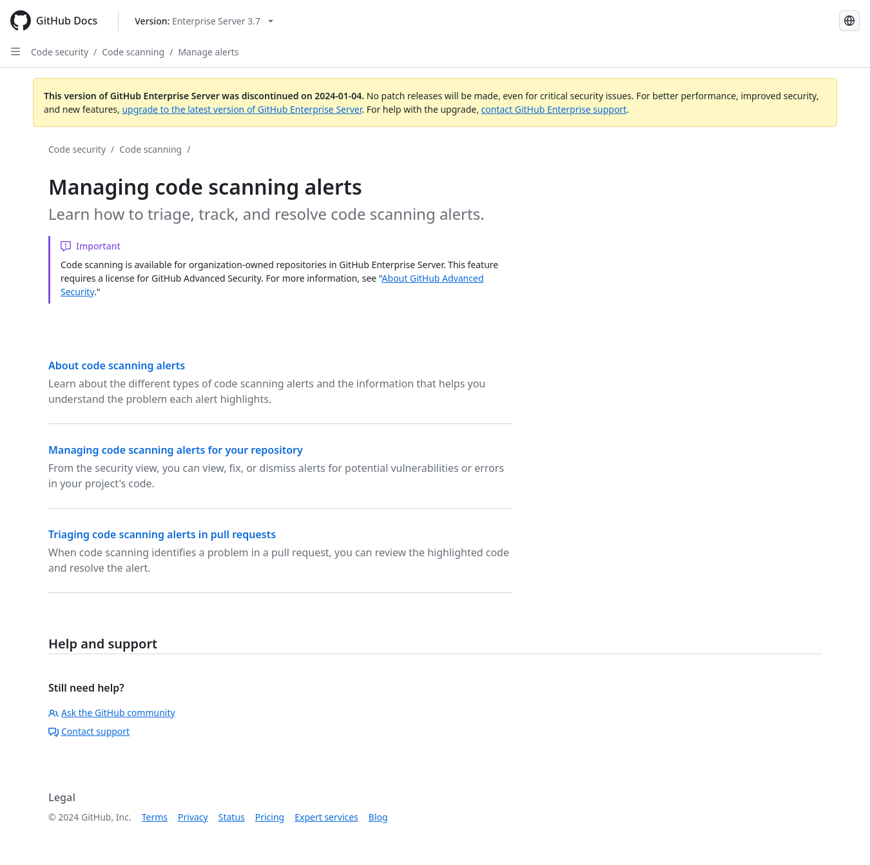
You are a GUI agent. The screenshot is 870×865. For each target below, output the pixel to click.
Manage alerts (208, 52)
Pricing (269, 817)
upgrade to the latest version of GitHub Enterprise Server (242, 109)
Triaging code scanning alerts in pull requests (162, 534)
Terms (155, 817)
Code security (59, 52)
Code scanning (133, 52)
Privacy (193, 817)
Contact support (89, 731)
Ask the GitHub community (111, 712)
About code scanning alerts (116, 365)
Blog (378, 817)
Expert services (326, 817)
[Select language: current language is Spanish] (849, 20)
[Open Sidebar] (15, 51)
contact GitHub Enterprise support (554, 109)
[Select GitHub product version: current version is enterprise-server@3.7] (204, 21)
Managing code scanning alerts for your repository (175, 450)
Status (231, 817)
